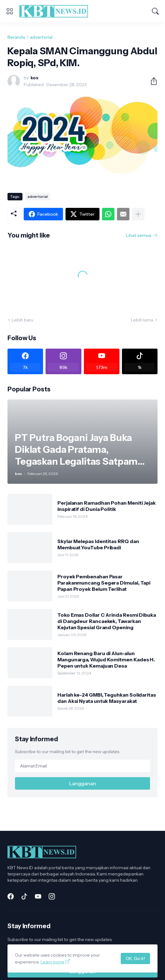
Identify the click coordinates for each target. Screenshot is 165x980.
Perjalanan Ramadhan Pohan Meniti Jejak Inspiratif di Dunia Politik (106, 506)
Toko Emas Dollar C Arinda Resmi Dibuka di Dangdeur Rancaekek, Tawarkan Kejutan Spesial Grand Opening (106, 621)
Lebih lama (142, 320)
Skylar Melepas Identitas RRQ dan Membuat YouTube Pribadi (98, 544)
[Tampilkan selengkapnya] (138, 214)
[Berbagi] (151, 81)
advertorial (41, 37)
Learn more (52, 962)
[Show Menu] (9, 11)
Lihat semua (138, 235)
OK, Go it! (135, 958)
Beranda (16, 37)
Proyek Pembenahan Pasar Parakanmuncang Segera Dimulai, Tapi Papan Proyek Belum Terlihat (103, 582)
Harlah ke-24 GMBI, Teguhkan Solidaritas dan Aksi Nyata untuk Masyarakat (106, 698)
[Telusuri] (155, 11)
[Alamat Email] (82, 766)
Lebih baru (22, 320)
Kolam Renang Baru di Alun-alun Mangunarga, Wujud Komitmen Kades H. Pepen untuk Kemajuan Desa (106, 659)
